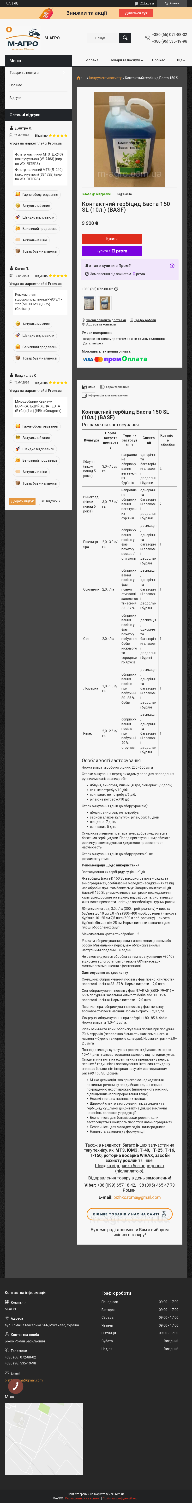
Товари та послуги (125, 60)
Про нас (158, 60)
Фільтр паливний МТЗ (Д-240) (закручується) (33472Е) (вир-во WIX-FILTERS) (39, 174)
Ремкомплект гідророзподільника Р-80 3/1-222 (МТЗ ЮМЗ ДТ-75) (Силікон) (38, 302)
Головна (91, 60)
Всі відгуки (49, 501)
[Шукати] (125, 38)
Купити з (112, 251)
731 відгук (147, 3)
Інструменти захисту (105, 78)
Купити (112, 239)
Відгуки (15, 98)
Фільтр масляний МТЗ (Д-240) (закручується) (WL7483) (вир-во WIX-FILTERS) (39, 159)
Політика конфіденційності (121, 1498)
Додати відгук (22, 501)
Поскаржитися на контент (83, 1498)
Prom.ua (119, 1494)
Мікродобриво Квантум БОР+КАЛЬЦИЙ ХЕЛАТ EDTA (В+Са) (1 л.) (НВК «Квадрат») (38, 406)
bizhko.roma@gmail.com (137, 1197)
